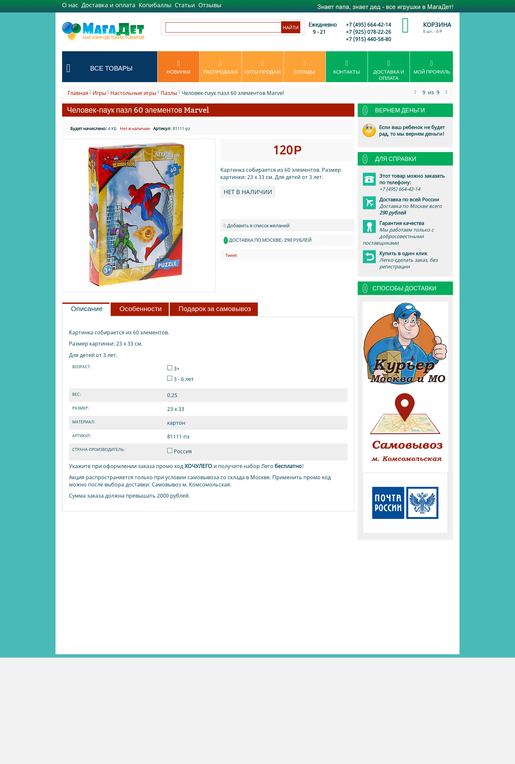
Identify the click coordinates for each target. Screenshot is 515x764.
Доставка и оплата (108, 5)
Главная (78, 93)
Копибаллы (155, 5)
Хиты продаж (262, 67)
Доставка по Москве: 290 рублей (270, 240)
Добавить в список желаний (256, 225)
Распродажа (220, 67)
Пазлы (169, 93)
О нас (70, 5)
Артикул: (162, 128)
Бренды (305, 67)
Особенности (141, 308)
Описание (87, 308)
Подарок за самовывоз (215, 308)
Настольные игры (133, 93)
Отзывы (209, 5)
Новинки (178, 67)
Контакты (347, 67)
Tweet (231, 255)
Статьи (185, 5)
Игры (99, 93)
